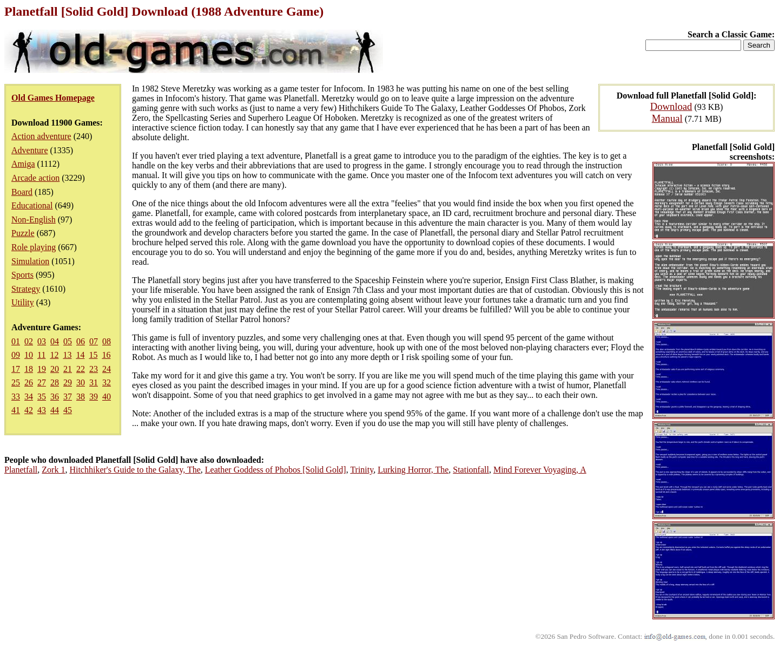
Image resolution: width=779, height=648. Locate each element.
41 (15, 410)
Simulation (30, 261)
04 (54, 341)
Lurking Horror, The (413, 469)
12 (54, 354)
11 (41, 354)
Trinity (361, 469)
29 (67, 382)
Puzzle (23, 233)
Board (21, 192)
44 (54, 410)
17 (15, 369)
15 (93, 354)
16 (106, 354)
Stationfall (471, 469)
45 (67, 410)
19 (41, 369)
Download (671, 106)
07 (93, 341)
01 (15, 341)
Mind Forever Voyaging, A (539, 469)
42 (28, 410)
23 (93, 369)
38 (80, 396)
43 (41, 410)
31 (93, 382)
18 (28, 369)
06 (80, 341)
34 (28, 396)
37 (67, 396)
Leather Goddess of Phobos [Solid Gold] (275, 469)
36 (54, 396)
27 (41, 382)
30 (80, 382)
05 (67, 341)
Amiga (23, 163)
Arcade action (35, 177)
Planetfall (20, 469)
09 (15, 354)
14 (80, 354)
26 (28, 382)
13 (67, 354)
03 (41, 341)
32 (106, 382)
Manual (667, 118)
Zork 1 (53, 469)
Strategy (25, 288)
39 (93, 396)
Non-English (33, 219)
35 (41, 396)
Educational (31, 205)
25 (15, 382)
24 (106, 369)
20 (54, 369)
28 (54, 382)
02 (28, 341)
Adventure (29, 150)
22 (80, 369)
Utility (22, 302)
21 (67, 369)
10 (28, 354)
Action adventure (41, 136)
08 (106, 341)
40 (106, 396)
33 (15, 396)
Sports (22, 274)
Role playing (33, 247)
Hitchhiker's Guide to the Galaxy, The (134, 469)
